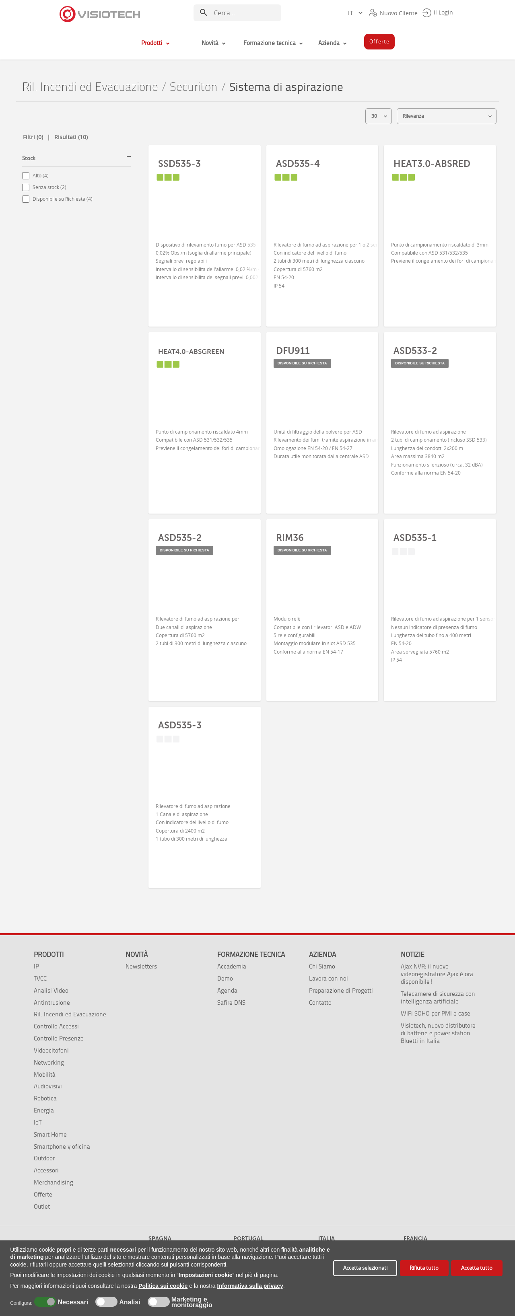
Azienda (322, 954)
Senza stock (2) (49, 187)
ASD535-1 (415, 537)
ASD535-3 (180, 725)
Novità (137, 954)
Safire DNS (231, 1002)
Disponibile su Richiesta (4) (63, 198)
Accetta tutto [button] (476, 1268)
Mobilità (45, 1074)
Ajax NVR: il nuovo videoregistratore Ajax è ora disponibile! (437, 973)
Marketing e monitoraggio (191, 1302)
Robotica (45, 1098)
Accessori (46, 1170)
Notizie (412, 954)
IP (36, 966)
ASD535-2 (180, 537)
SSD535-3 (179, 163)
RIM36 (290, 537)
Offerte (43, 1194)
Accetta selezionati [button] (365, 1268)
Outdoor (44, 1158)
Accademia (231, 966)
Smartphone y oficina (62, 1146)
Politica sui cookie (162, 1286)
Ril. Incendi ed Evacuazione (90, 87)
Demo (225, 978)
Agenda (227, 990)
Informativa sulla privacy (250, 1286)
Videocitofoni (51, 1050)
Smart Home (50, 1134)
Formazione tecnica (251, 954)
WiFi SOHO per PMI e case (435, 1013)
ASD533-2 (415, 350)
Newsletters (141, 966)
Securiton (194, 87)
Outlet (42, 1206)
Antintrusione (52, 1002)
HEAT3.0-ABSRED (431, 163)
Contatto (320, 1002)
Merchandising (53, 1182)
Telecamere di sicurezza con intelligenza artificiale (438, 997)
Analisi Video (51, 990)
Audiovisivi (48, 1086)
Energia (44, 1110)
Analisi (129, 1302)
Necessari (72, 1302)
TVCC (40, 978)
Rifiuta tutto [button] (424, 1268)
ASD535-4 (298, 163)
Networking (49, 1062)
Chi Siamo (322, 966)
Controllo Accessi (56, 1026)
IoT (37, 1122)
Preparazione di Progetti (341, 990)
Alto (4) (41, 175)
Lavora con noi (328, 978)
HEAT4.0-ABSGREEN (191, 352)
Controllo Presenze (59, 1038)
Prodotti (49, 954)
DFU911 (293, 350)
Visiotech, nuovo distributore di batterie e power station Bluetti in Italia (438, 1033)
